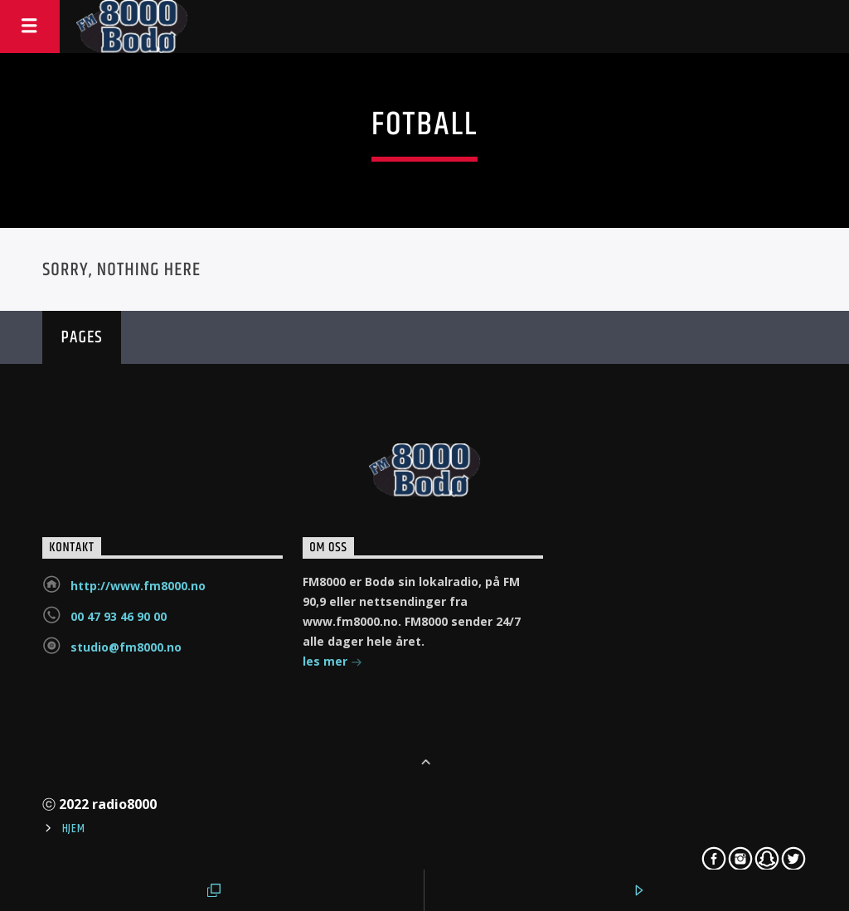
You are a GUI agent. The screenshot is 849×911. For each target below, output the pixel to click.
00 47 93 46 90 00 (118, 616)
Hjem (73, 829)
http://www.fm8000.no (138, 586)
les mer (332, 662)
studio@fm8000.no (126, 647)
